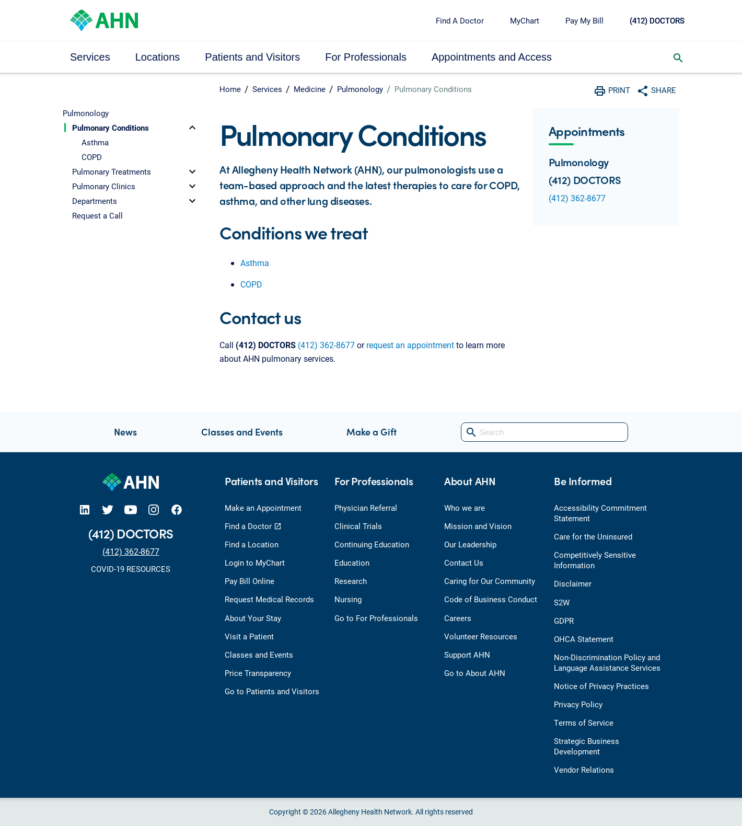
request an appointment (410, 344)
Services (90, 57)
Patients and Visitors (252, 57)
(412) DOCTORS (657, 20)
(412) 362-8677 (326, 344)
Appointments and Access (492, 57)
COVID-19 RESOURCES (130, 569)
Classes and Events (242, 431)
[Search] (544, 432)
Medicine (310, 89)
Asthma (254, 262)
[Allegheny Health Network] (104, 19)
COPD (251, 284)
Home (230, 89)
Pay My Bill (584, 20)
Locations (157, 57)
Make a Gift (371, 431)
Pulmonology (360, 89)
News (125, 431)
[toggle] (192, 127)
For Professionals (366, 57)
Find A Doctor (460, 20)
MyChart (524, 20)
